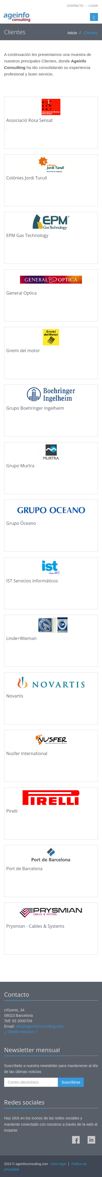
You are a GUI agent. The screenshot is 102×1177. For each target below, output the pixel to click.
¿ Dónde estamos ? (20, 1032)
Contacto (75, 5)
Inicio (72, 32)
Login (93, 5)
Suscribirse (70, 1082)
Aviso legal (58, 1164)
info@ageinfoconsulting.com (40, 1026)
